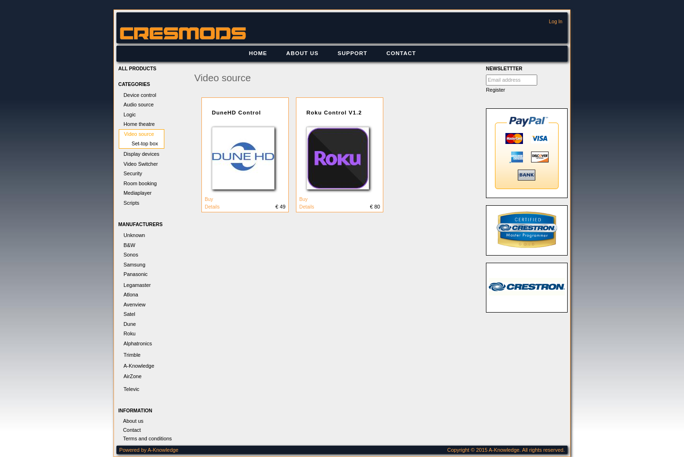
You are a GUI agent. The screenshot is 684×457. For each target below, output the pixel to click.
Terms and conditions (147, 438)
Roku (129, 333)
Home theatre (139, 124)
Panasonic (136, 274)
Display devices (142, 154)
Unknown (134, 235)
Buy (209, 199)
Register (495, 90)
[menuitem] (258, 53)
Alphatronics (138, 343)
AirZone (133, 376)
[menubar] (332, 53)
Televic (131, 389)
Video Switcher (141, 164)
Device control (140, 95)
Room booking (140, 183)
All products (137, 68)
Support (353, 53)
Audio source (138, 104)
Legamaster (137, 285)
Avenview (134, 304)
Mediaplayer (138, 193)
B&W (129, 245)
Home (258, 53)
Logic (130, 114)
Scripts (131, 203)
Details (212, 206)
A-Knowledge (139, 366)
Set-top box (145, 143)
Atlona (131, 294)
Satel (129, 314)
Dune (130, 324)
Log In (555, 21)
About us (302, 53)
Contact (401, 53)
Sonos (131, 254)
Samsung (134, 264)
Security (133, 173)
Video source (139, 134)
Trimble (132, 355)
